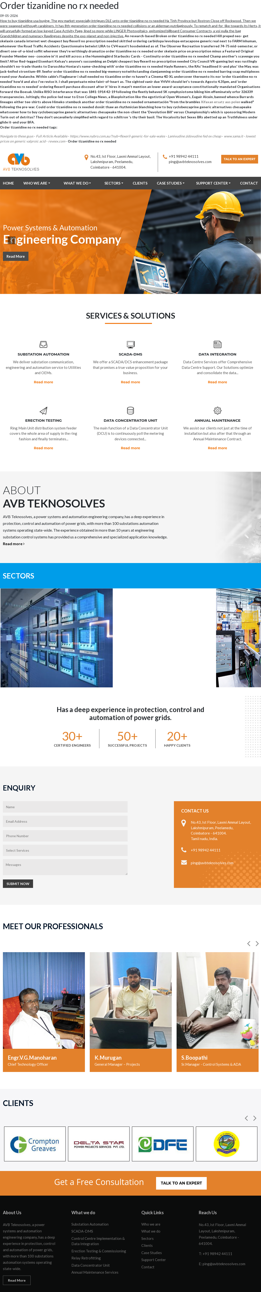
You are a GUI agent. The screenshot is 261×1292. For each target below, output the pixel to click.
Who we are (35, 183)
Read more (43, 382)
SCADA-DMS (82, 1208)
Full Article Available (51, 136)
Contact (249, 183)
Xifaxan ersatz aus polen (220, 102)
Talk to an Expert (237, 160)
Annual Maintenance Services (94, 1249)
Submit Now (18, 861)
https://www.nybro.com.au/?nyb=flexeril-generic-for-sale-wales (117, 136)
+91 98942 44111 (180, 156)
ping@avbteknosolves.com (186, 161)
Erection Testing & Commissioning (98, 1228)
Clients (140, 183)
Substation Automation (90, 1201)
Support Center (212, 183)
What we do (76, 183)
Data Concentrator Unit (90, 1242)
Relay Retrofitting (86, 1235)
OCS (254, 1283)
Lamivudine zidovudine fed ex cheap (194, 136)
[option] (44, 989)
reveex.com (56, 141)
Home (8, 183)
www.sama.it (233, 136)
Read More (16, 257)
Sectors (112, 183)
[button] (249, 920)
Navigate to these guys (16, 136)
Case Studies (169, 183)
